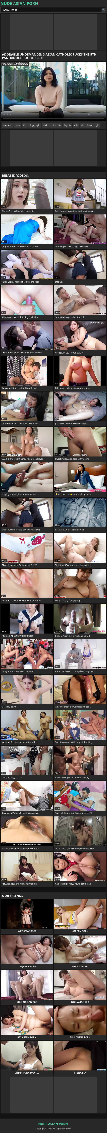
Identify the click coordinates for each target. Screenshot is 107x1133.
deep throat (86, 125)
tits (24, 125)
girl (97, 125)
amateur (7, 125)
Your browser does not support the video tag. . (53, 91)
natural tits (56, 125)
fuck (45, 125)
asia (76, 125)
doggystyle (35, 125)
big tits (67, 125)
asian (17, 125)
